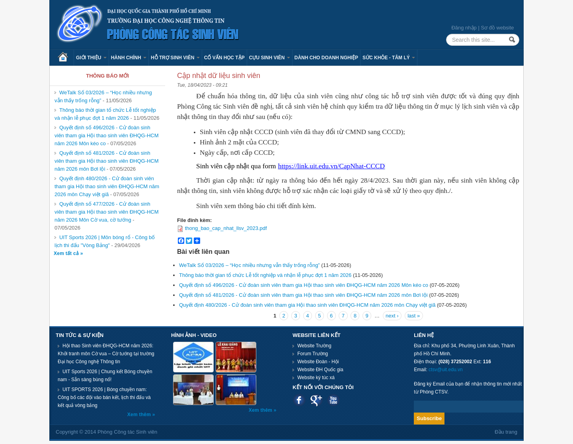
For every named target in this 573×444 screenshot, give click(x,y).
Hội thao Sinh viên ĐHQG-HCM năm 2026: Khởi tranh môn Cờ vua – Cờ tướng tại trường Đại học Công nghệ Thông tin (106, 353)
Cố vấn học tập (224, 57)
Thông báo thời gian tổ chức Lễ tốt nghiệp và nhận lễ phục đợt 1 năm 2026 (105, 114)
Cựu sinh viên (269, 57)
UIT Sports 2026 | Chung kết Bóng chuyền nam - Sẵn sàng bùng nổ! (105, 375)
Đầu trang (506, 432)
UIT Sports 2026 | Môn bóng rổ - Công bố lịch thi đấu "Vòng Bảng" (105, 241)
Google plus (316, 400)
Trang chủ (66, 58)
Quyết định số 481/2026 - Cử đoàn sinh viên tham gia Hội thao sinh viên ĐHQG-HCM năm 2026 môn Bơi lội (107, 161)
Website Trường (314, 346)
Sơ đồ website (497, 28)
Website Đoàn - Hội (318, 361)
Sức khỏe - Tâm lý (389, 57)
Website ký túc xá (316, 377)
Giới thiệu (91, 57)
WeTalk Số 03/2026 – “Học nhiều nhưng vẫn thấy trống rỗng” (249, 265)
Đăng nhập (463, 28)
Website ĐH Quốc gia (320, 369)
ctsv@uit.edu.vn (446, 369)
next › (392, 316)
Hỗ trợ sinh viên (175, 57)
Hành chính (128, 57)
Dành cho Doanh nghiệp (326, 57)
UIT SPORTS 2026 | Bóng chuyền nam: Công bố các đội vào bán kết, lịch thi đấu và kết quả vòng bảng (104, 397)
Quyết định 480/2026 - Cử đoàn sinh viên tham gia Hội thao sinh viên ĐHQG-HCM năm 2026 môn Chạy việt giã (107, 186)
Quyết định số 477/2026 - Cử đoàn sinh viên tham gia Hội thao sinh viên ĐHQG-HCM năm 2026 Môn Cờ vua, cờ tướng (107, 212)
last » (413, 316)
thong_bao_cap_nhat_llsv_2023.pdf (226, 228)
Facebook (299, 400)
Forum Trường (312, 353)
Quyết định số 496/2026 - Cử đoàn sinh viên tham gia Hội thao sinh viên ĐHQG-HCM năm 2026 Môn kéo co (107, 135)
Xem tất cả (67, 253)
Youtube (333, 400)
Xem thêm (139, 414)
